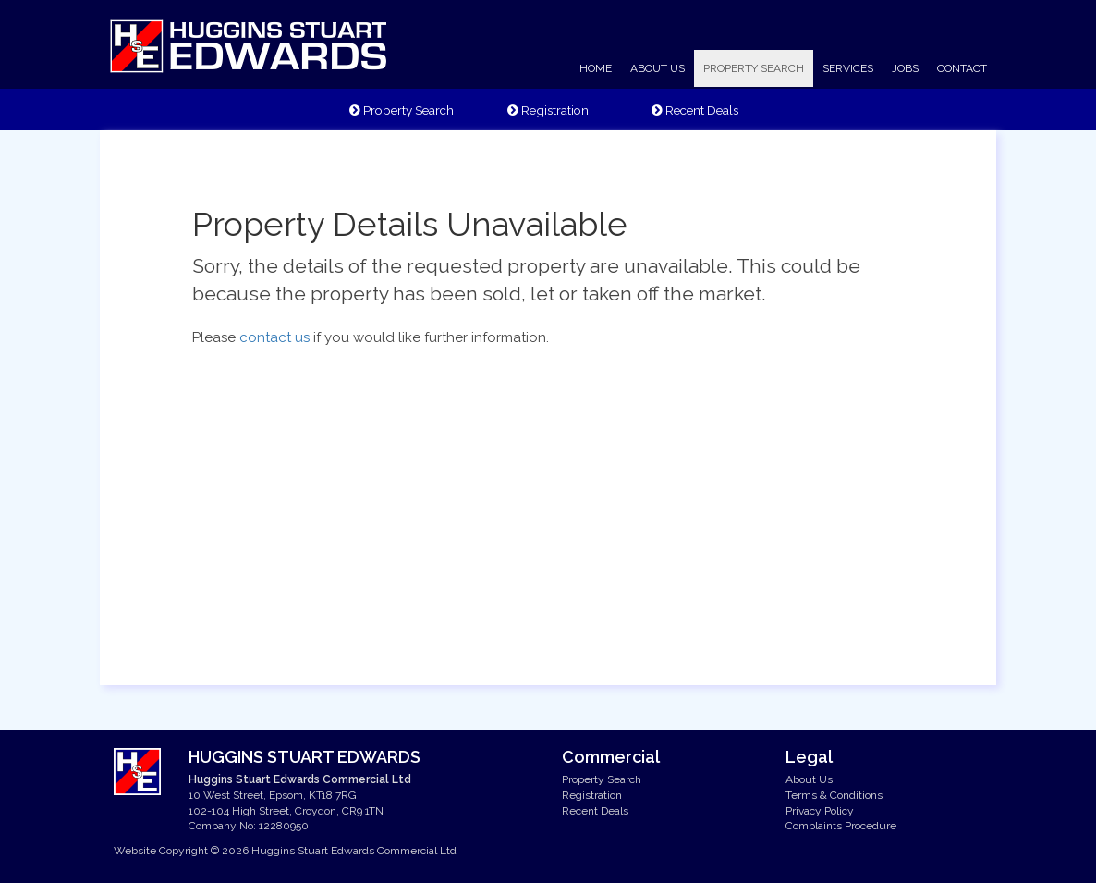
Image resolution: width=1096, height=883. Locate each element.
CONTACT (962, 68)
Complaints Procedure (840, 825)
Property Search (401, 110)
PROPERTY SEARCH (753, 68)
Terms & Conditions (834, 795)
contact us (274, 337)
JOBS (905, 68)
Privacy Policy (819, 810)
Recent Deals (695, 110)
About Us (809, 779)
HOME (595, 68)
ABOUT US (657, 68)
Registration (548, 110)
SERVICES (847, 68)
